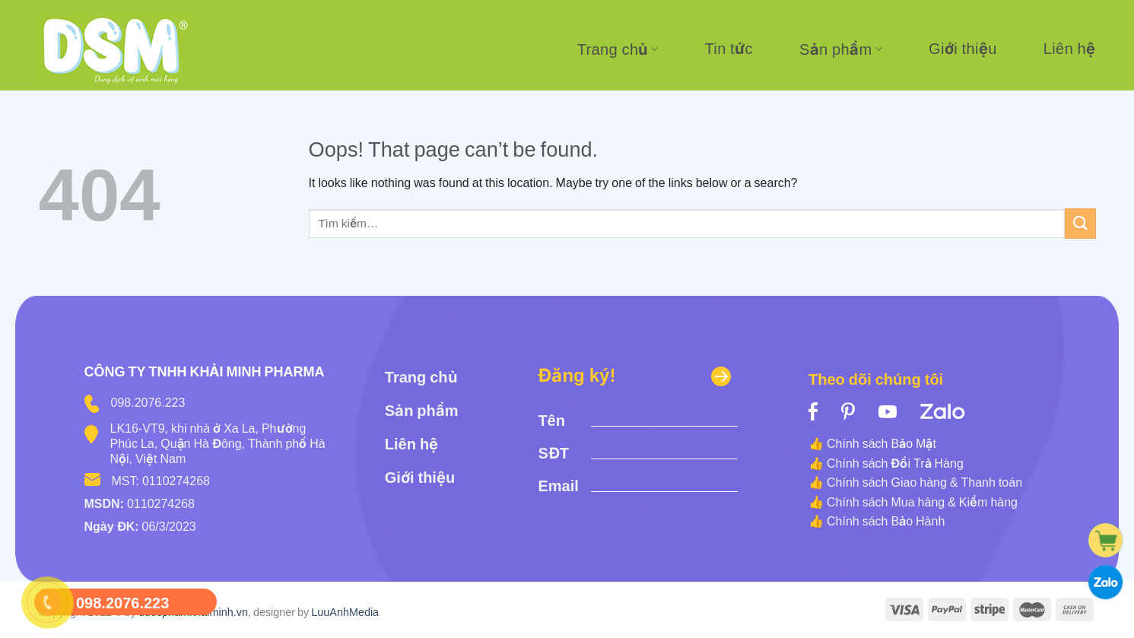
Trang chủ (618, 49)
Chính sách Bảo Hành (886, 520)
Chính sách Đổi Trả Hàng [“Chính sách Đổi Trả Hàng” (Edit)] (895, 463)
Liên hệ (1069, 49)
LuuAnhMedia (345, 611)
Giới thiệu (963, 49)
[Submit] (1080, 223)
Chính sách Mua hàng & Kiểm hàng (922, 501)
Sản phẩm (840, 49)
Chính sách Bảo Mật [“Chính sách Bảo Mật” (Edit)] (881, 443)
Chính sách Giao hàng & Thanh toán (924, 482)
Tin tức (728, 49)
